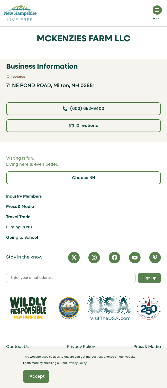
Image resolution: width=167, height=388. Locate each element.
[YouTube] (135, 257)
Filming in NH (19, 227)
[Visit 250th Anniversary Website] (149, 308)
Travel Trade (18, 217)
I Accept (36, 376)
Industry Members (24, 197)
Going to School (22, 238)
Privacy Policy (81, 347)
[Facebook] (114, 257)
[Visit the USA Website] (109, 308)
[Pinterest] (155, 257)
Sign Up (149, 278)
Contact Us (17, 347)
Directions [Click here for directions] (83, 125)
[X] (74, 257)
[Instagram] (94, 257)
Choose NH (83, 178)
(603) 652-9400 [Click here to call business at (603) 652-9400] (83, 109)
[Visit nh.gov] (69, 308)
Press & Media (20, 207)
